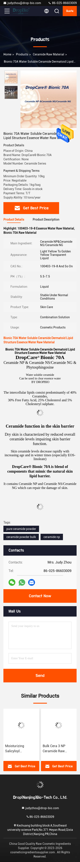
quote (69, 11)
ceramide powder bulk (21, 537)
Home (7, 54)
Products (22, 54)
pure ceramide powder (21, 529)
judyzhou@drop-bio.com (22, 3)
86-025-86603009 (62, 3)
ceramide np (52, 537)
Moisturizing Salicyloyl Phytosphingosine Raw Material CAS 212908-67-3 (18, 749)
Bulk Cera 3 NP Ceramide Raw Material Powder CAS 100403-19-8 (59, 749)
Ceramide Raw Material (48, 54)
